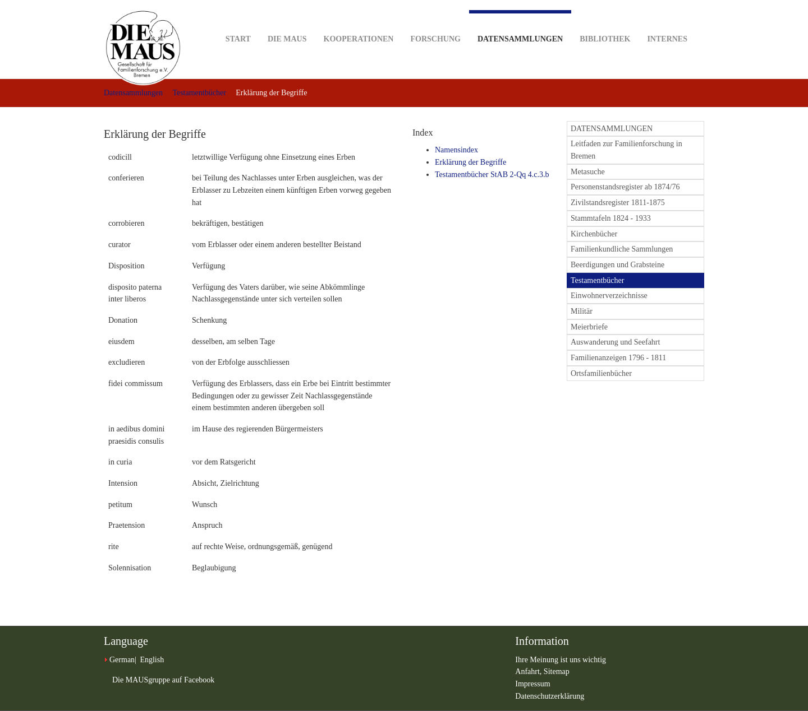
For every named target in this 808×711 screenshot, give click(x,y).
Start (238, 21)
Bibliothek (605, 21)
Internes (667, 21)
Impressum (532, 684)
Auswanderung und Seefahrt (615, 342)
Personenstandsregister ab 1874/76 (625, 187)
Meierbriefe (589, 327)
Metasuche (588, 172)
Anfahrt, (529, 671)
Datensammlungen (520, 26)
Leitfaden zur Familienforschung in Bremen (626, 150)
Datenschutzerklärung (549, 696)
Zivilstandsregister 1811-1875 (618, 202)
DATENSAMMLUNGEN (612, 128)
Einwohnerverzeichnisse (609, 295)
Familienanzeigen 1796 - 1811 (618, 358)
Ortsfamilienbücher (601, 373)
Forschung (435, 21)
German (122, 660)
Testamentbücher (199, 93)
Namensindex (456, 150)
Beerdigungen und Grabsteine (617, 265)
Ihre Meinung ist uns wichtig (560, 660)
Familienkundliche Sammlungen (622, 249)
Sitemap (557, 671)
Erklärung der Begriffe (470, 162)
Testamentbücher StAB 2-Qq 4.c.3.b (492, 174)
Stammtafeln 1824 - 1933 (611, 218)
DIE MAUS (287, 21)
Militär (582, 311)
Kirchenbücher (594, 234)
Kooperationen (358, 21)
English (152, 660)
